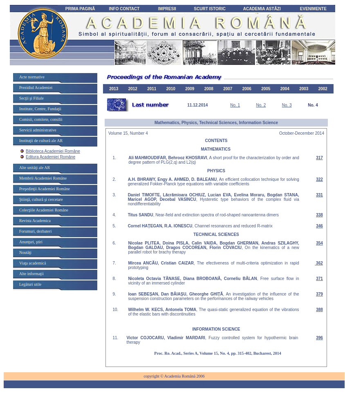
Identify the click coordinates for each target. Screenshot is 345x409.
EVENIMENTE (313, 9)
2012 (132, 89)
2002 (322, 89)
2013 (113, 89)
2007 (227, 89)
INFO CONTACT (124, 9)
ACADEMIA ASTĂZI (262, 9)
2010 (170, 89)
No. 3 (287, 105)
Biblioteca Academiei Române (53, 151)
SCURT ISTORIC (210, 9)
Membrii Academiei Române (43, 178)
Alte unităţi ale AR (34, 167)
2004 (284, 89)
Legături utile (30, 284)
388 (319, 309)
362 (319, 263)
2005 (265, 89)
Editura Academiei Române (50, 157)
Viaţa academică (32, 263)
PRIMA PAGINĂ (80, 9)
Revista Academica (35, 220)
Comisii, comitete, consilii (41, 119)
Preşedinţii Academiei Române (44, 189)
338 (319, 215)
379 (319, 294)
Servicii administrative (37, 130)
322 (319, 179)
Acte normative (32, 77)
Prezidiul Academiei (35, 87)
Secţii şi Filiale (31, 98)
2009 (189, 89)
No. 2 (261, 105)
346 (319, 226)
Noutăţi (25, 252)
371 (319, 278)
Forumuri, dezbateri (35, 231)
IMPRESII (167, 9)
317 (319, 158)
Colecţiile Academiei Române (43, 210)
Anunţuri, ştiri (31, 242)
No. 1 (235, 105)
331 (319, 195)
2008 (208, 89)
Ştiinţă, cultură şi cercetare (41, 199)
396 (319, 338)
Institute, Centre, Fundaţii (40, 109)
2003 (303, 89)
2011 (151, 89)
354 (319, 243)
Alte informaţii (31, 273)
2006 (246, 89)
